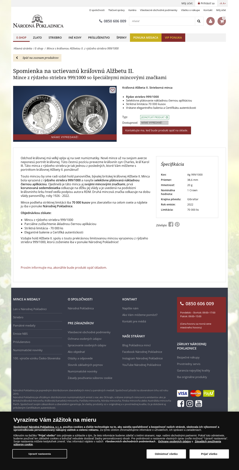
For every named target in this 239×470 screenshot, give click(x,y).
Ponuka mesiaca (145, 37)
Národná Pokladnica (81, 308)
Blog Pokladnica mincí (136, 345)
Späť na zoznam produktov (37, 58)
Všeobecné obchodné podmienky (158, 10)
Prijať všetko (209, 453)
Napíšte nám (130, 308)
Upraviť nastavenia (39, 453)
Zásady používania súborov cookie (90, 378)
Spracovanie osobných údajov (87, 345)
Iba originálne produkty (192, 377)
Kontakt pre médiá (134, 321)
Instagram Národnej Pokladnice (142, 358)
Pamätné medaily (24, 325)
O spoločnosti (97, 10)
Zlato (37, 37)
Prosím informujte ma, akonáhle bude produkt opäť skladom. (64, 268)
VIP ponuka (173, 37)
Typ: (125, 117)
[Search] (199, 21)
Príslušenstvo (99, 37)
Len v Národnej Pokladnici (30, 309)
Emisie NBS (20, 333)
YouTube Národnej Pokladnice (141, 365)
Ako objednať (76, 352)
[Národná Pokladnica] (38, 21)
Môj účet (221, 10)
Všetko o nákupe (190, 10)
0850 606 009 (112, 21)
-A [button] (220, 3)
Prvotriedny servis (188, 364)
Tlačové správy (116, 10)
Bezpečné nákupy (188, 357)
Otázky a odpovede (80, 358)
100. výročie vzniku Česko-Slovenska (36, 358)
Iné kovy (75, 37)
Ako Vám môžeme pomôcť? (139, 315)
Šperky (122, 37)
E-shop (21, 37)
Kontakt (208, 10)
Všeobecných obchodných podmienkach (130, 441)
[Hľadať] (162, 21)
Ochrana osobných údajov (85, 339)
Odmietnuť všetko (166, 453)
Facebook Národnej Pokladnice (142, 352)
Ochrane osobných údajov (174, 441)
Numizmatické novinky (28, 350)
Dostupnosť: (130, 122)
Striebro (55, 37)
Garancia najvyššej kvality (193, 370)
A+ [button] (224, 3)
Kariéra (132, 10)
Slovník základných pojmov (85, 365)
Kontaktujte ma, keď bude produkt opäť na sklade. (156, 130)
